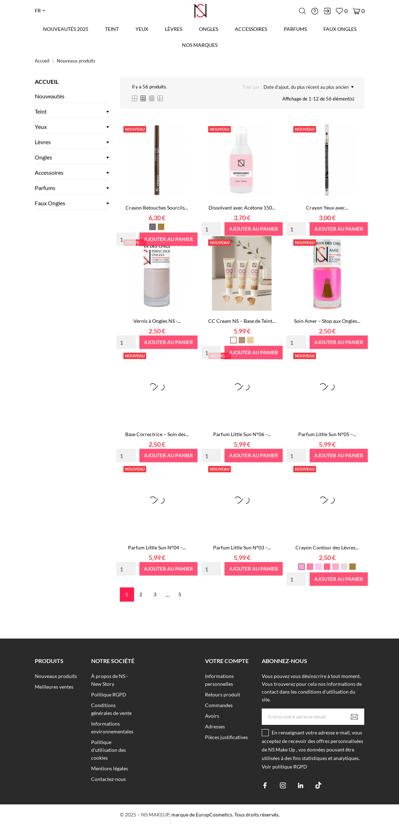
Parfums (295, 29)
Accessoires (251, 29)
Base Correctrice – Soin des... (157, 434)
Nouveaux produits (56, 676)
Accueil (47, 81)
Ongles (208, 29)
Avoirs (212, 716)
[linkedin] (301, 785)
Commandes (219, 705)
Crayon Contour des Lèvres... (327, 547)
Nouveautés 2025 (65, 29)
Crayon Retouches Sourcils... (157, 208)
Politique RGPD (108, 694)
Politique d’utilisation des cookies (108, 750)
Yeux (141, 29)
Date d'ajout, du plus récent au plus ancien (309, 87)
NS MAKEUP (155, 815)
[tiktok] (318, 785)
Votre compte (227, 660)
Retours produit (222, 694)
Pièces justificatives (226, 737)
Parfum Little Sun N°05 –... (327, 434)
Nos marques (199, 45)
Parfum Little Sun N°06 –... (242, 434)
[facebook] (265, 785)
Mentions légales (109, 768)
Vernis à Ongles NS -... (157, 321)
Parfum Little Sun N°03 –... (242, 547)
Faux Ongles (339, 29)
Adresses (215, 726)
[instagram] (283, 785)
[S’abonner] (354, 717)
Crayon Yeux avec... (327, 208)
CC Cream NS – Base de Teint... (242, 321)
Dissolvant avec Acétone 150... (242, 208)
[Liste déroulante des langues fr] (40, 10)
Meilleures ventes (54, 687)
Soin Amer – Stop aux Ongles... (327, 321)
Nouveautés (50, 96)
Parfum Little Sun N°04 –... (157, 547)
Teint (112, 29)
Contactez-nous (108, 779)
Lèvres (173, 29)
